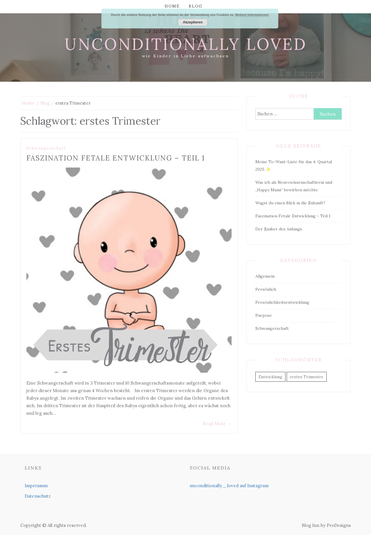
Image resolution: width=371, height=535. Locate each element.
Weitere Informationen (252, 15)
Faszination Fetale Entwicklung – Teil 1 (115, 158)
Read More (217, 423)
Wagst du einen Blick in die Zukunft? (290, 202)
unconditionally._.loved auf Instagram (229, 485)
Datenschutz (38, 496)
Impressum (36, 485)
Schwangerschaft (46, 148)
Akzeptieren (193, 22)
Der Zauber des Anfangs (278, 229)
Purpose (263, 315)
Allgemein (264, 276)
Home (172, 6)
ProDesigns (339, 525)
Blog (195, 6)
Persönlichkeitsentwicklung (282, 302)
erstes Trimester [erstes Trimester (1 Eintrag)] (306, 376)
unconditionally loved (185, 44)
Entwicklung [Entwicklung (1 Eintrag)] (270, 376)
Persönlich (265, 289)
